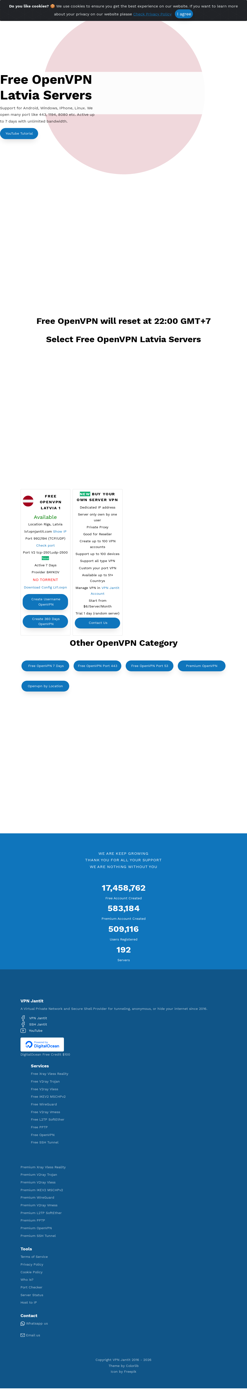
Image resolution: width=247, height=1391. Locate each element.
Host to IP (29, 1305)
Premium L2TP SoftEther (41, 1215)
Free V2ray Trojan (45, 1084)
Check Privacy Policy (152, 14)
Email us (30, 1338)
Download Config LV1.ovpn (45, 589)
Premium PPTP (33, 1223)
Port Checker (31, 1290)
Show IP (60, 532)
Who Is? (27, 1282)
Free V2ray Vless (44, 1091)
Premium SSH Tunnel (38, 1238)
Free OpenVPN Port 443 (97, 668)
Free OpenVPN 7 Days (46, 668)
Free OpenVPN (43, 1137)
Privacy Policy (32, 1267)
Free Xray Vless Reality (49, 1076)
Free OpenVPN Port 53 (149, 668)
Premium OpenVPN (201, 668)
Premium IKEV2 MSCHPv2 (42, 1192)
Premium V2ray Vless (38, 1185)
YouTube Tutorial (19, 133)
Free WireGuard (44, 1107)
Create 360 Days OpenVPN (46, 622)
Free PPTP (39, 1129)
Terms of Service (34, 1259)
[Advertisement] (123, 213)
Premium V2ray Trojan (39, 1177)
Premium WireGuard (37, 1200)
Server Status (32, 1297)
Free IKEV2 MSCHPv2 (48, 1099)
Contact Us (98, 626)
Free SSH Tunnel (44, 1145)
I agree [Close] (184, 13)
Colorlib (132, 1368)
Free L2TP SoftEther (47, 1122)
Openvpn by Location (45, 688)
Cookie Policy (31, 1274)
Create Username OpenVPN (45, 603)
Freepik (130, 1374)
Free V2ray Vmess (45, 1114)
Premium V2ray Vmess (39, 1207)
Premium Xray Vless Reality (43, 1169)
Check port (45, 546)
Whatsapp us (34, 1326)
